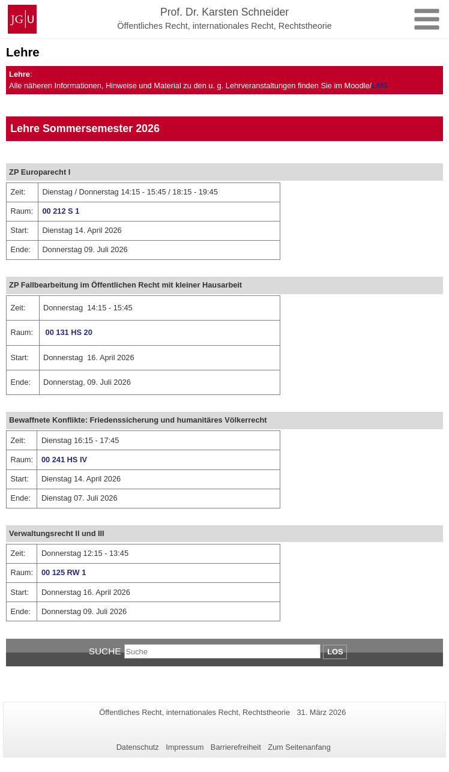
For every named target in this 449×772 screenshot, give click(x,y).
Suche (105, 651)
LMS (380, 85)
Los (335, 651)
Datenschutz (137, 747)
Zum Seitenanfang (299, 747)
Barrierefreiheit (236, 747)
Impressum (184, 747)
